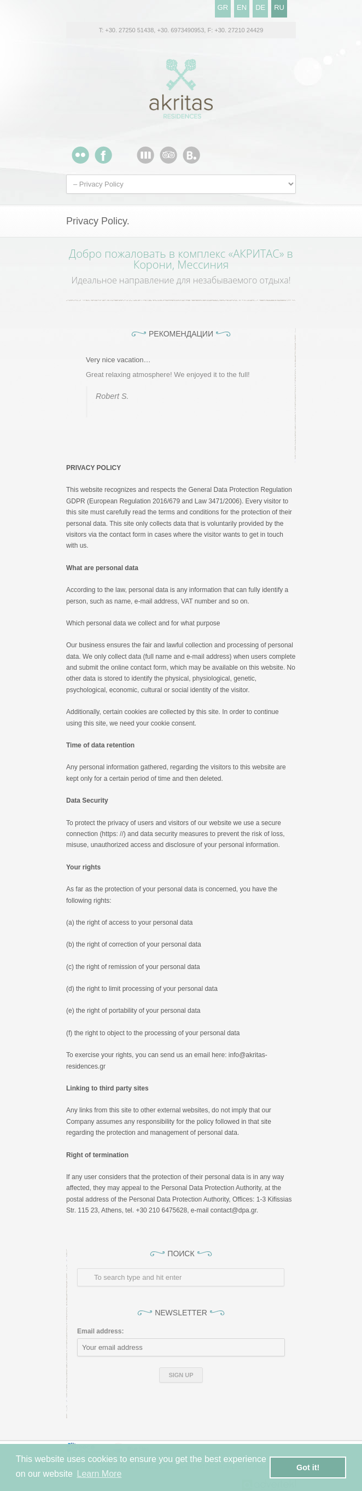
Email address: (100, 1331)
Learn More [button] (99, 1473)
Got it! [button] (307, 1467)
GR (223, 7)
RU (279, 7)
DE (260, 7)
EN (242, 7)
